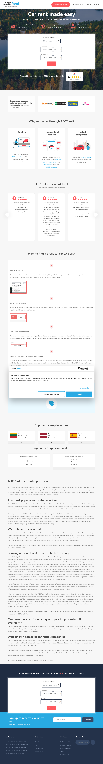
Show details (84, 388)
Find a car (51, 64)
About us (38, 742)
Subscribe (88, 720)
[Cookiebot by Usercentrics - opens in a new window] (79, 368)
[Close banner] (92, 368)
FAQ (36, 745)
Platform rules (39, 748)
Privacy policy (39, 751)
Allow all (79, 394)
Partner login (78, 4)
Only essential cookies (51, 394)
